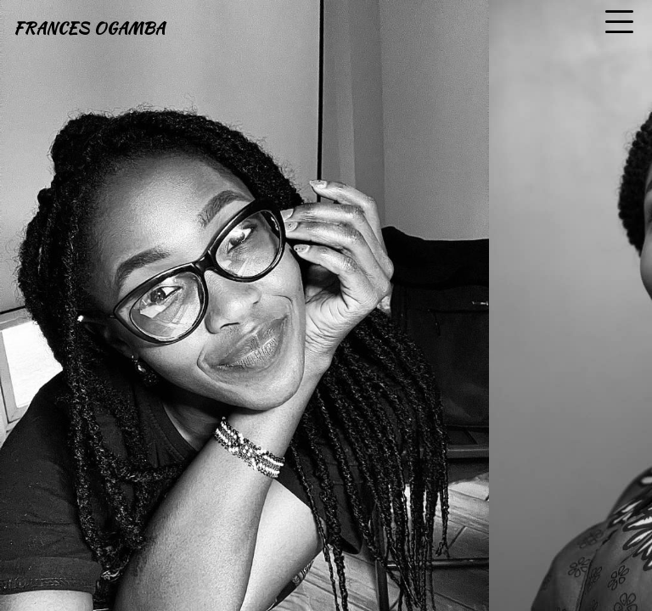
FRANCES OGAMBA (89, 28)
